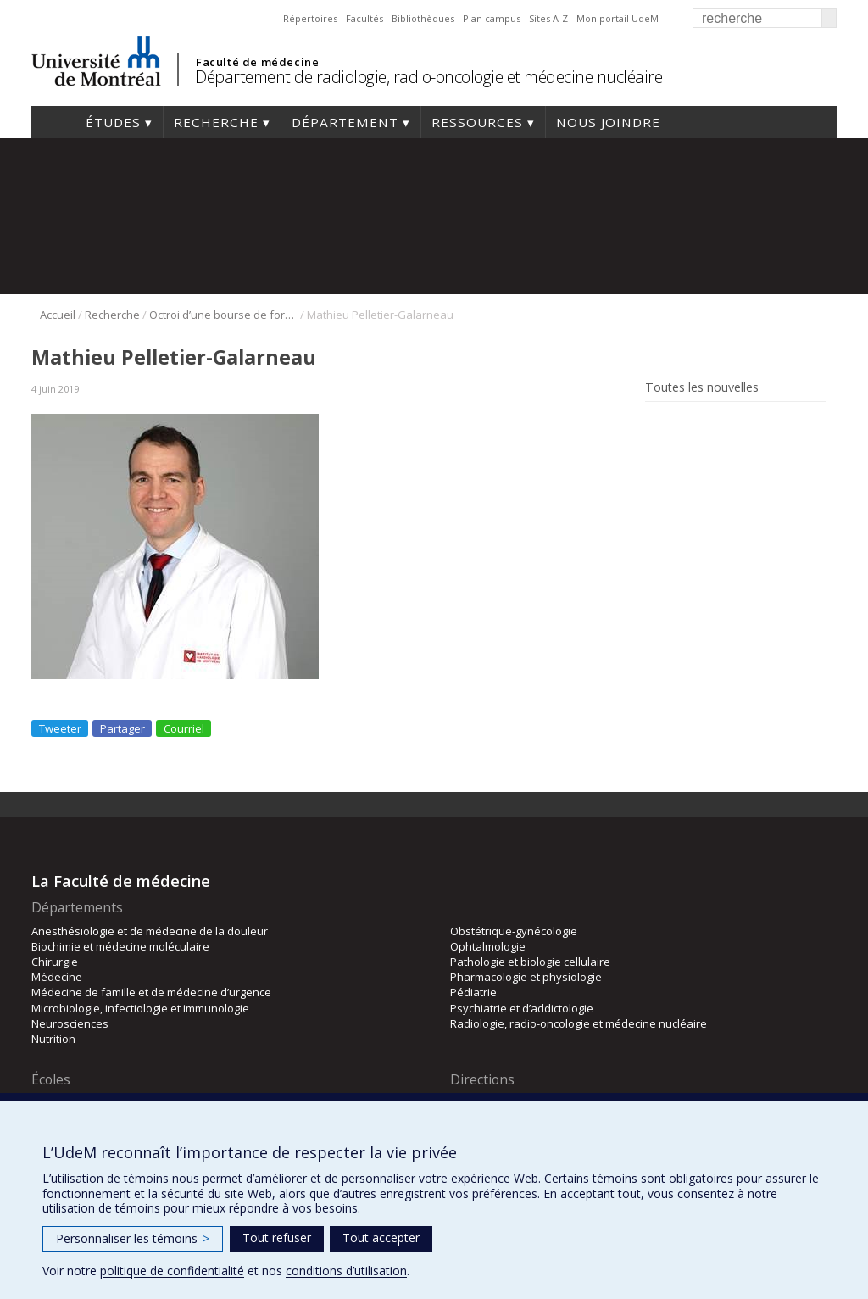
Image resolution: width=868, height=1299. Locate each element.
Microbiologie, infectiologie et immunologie (140, 1008)
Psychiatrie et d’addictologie (521, 1008)
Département (345, 122)
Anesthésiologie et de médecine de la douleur (149, 931)
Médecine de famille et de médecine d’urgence (151, 992)
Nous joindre (608, 122)
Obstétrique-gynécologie (513, 931)
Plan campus (491, 18)
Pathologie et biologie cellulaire (530, 961)
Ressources (477, 122)
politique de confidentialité (172, 1271)
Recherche (216, 122)
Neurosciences (69, 1023)
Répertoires (310, 18)
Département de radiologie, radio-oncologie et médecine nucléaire (428, 76)
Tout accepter (381, 1237)
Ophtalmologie (488, 946)
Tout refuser (276, 1237)
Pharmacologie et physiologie (526, 976)
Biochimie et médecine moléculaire (120, 946)
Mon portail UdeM (617, 18)
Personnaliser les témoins (132, 1238)
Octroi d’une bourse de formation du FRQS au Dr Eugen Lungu (223, 314)
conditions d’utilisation (346, 1271)
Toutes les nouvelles (702, 387)
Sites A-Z (548, 18)
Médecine (56, 976)
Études (113, 122)
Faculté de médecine (257, 62)
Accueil (53, 122)
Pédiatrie (473, 992)
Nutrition (53, 1038)
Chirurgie (54, 961)
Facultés (364, 18)
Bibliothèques (423, 18)
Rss (656, 426)
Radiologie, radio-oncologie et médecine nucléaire (578, 1023)
